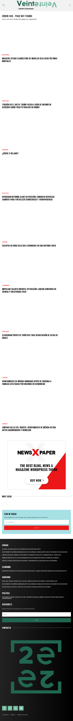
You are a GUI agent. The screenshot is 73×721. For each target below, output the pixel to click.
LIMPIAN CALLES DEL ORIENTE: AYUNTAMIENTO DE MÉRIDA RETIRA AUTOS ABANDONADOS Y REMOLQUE (29, 429)
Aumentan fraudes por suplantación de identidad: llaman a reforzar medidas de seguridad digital (34, 571)
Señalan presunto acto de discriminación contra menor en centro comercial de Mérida (30, 558)
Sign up (36, 528)
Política (5, 193)
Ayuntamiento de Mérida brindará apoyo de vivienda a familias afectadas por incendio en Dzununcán (26, 382)
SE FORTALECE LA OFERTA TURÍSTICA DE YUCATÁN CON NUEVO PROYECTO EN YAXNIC (26, 587)
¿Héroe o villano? (10, 153)
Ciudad (4, 242)
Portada (5, 101)
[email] (36, 522)
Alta (36, 620)
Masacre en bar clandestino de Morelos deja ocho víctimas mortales (29, 60)
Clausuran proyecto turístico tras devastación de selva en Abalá (30, 336)
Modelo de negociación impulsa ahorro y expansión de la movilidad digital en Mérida (29, 560)
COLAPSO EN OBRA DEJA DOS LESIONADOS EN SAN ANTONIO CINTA (29, 245)
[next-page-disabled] (6, 503)
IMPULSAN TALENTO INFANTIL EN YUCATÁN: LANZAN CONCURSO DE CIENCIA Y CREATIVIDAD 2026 (29, 290)
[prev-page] (3, 503)
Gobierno (6, 285)
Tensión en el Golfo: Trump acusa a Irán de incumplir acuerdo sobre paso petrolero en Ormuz (26, 106)
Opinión (5, 149)
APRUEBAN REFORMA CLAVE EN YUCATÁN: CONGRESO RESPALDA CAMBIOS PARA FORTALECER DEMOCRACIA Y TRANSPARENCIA (28, 198)
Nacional (5, 54)
